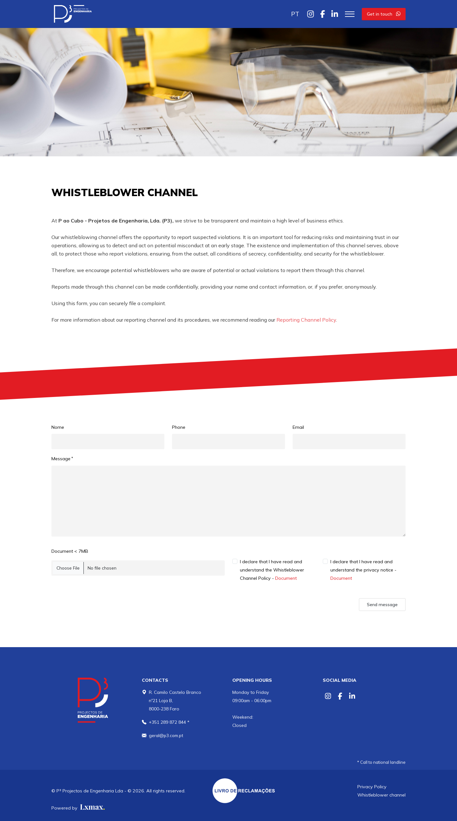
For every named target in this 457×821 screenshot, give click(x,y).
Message (60, 459)
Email (298, 427)
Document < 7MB (69, 551)
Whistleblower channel (381, 795)
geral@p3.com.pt (166, 735)
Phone (178, 427)
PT (295, 14)
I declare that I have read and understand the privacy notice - (363, 570)
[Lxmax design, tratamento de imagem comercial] (92, 808)
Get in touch (384, 14)
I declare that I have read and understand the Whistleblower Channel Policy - (272, 570)
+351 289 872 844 (167, 722)
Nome (57, 427)
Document (286, 578)
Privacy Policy (372, 787)
